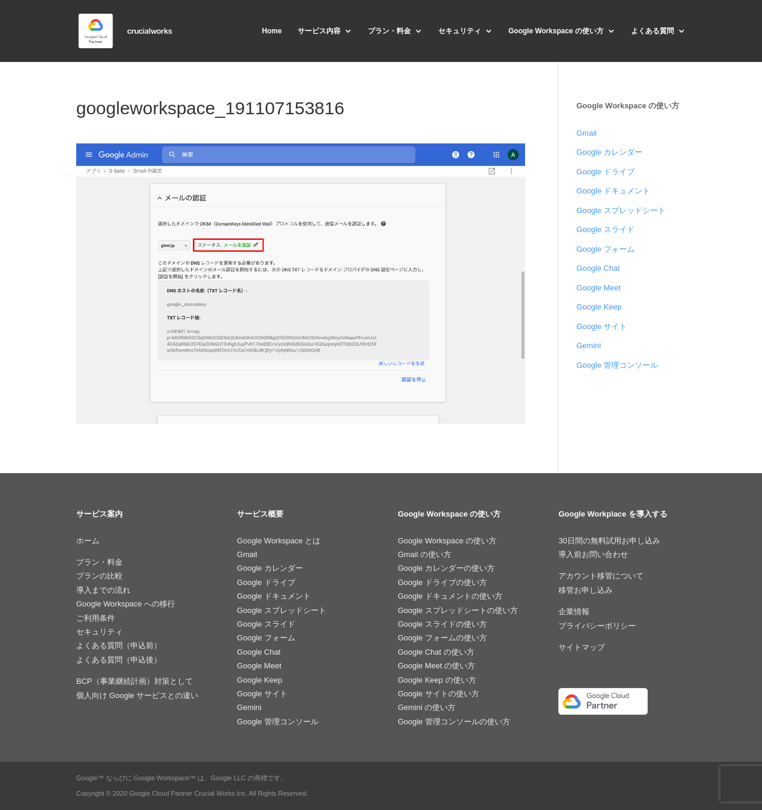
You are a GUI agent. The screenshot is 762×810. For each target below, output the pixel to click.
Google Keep (599, 306)
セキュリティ (459, 31)
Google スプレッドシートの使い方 (458, 610)
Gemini (588, 345)
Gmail (586, 133)
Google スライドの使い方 (442, 624)
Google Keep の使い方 (437, 679)
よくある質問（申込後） (118, 659)
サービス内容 (319, 31)
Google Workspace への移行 (125, 603)
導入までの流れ (103, 590)
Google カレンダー (609, 152)
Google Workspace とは (278, 540)
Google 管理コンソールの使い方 (454, 721)
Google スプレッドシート (621, 210)
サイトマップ (581, 647)
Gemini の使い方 (426, 707)
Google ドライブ (605, 171)
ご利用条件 (95, 618)
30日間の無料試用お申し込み (609, 540)
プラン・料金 (389, 31)
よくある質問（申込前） (118, 645)
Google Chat (598, 268)
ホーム (87, 540)
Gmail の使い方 (424, 554)
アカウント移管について (601, 575)
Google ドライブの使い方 (442, 582)
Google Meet (598, 287)
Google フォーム (605, 249)
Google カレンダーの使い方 (446, 568)
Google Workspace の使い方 (556, 31)
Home (272, 31)
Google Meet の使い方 (436, 665)
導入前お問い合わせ (593, 554)
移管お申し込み (585, 590)
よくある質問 (652, 31)
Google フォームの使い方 (442, 637)
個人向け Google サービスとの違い (137, 695)
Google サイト (601, 326)
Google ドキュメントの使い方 (450, 596)
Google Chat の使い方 (436, 652)
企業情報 (573, 611)
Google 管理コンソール (617, 365)
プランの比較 (99, 575)
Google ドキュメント (613, 190)
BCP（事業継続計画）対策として (134, 681)
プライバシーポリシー (597, 625)
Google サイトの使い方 (438, 693)
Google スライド (605, 229)
